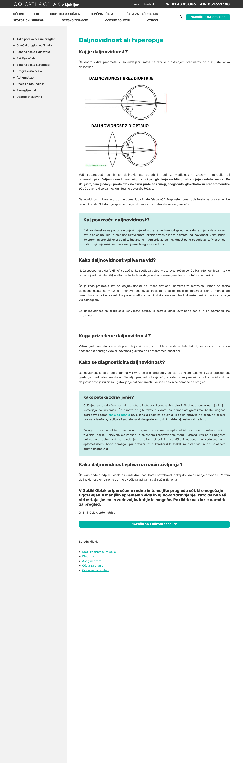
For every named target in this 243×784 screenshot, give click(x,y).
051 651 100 (219, 4)
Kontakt (149, 4)
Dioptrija (88, 556)
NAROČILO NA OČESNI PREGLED (154, 524)
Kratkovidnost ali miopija (99, 552)
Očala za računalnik (95, 570)
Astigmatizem (91, 561)
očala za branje (119, 415)
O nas (135, 4)
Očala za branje (92, 565)
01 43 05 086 (184, 4)
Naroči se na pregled (208, 17)
